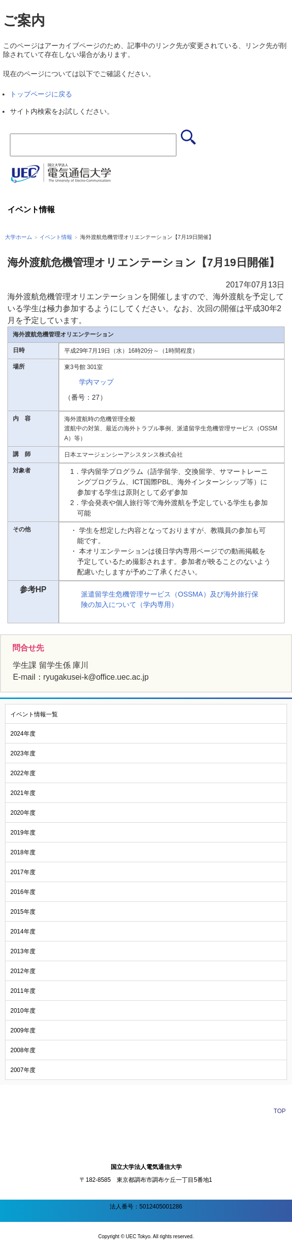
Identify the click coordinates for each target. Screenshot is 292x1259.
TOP (280, 1111)
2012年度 (23, 971)
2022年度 (23, 773)
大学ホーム (18, 237)
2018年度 (23, 852)
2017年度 (23, 872)
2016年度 (23, 891)
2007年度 (23, 1070)
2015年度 (23, 911)
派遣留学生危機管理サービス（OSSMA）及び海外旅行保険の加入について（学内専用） (169, 599)
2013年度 (23, 951)
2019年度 (23, 832)
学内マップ (96, 382)
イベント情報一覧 (34, 714)
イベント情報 (56, 237)
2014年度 (23, 931)
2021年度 (23, 793)
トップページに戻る (41, 94)
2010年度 (23, 1010)
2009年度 (23, 1030)
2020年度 (23, 812)
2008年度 (23, 1050)
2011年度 (23, 990)
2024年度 (23, 733)
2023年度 (23, 753)
